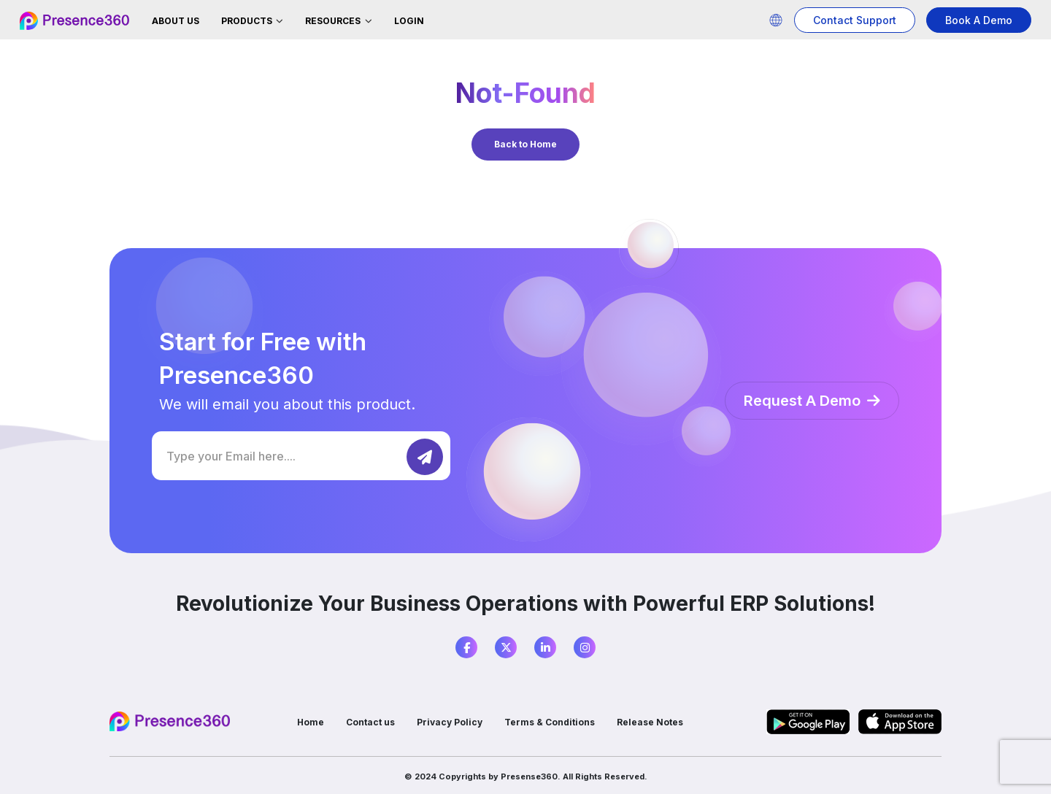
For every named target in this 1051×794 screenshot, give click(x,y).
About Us (175, 20)
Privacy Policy (449, 722)
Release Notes (650, 722)
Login (409, 20)
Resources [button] (334, 20)
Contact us (370, 722)
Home (310, 722)
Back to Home (525, 144)
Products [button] (247, 20)
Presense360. (531, 776)
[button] (776, 20)
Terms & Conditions (549, 722)
